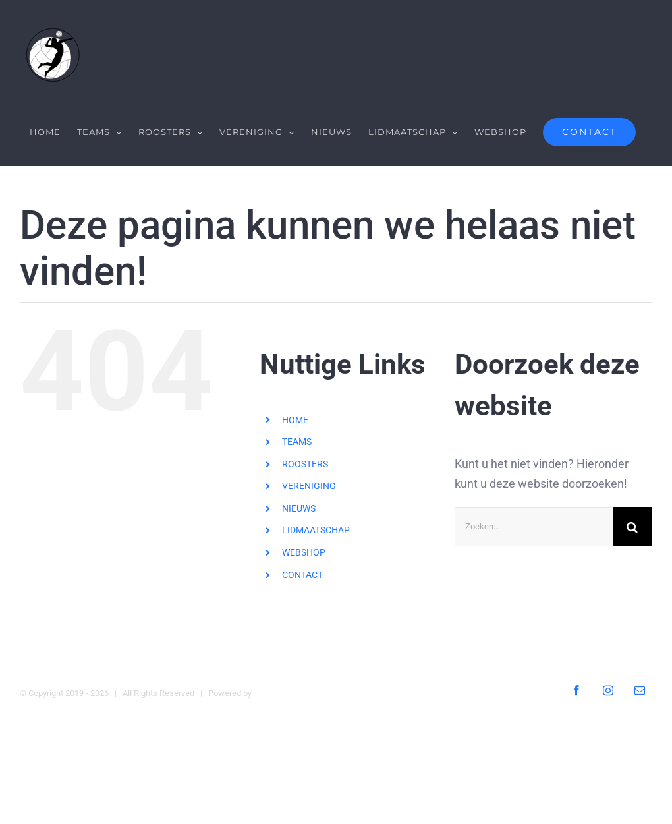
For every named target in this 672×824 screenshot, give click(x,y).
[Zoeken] (632, 526)
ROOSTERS (305, 464)
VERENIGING (309, 486)
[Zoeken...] (534, 526)
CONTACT (302, 574)
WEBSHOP (303, 552)
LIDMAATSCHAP (316, 530)
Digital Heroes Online (293, 693)
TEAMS (297, 441)
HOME (295, 419)
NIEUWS (299, 508)
